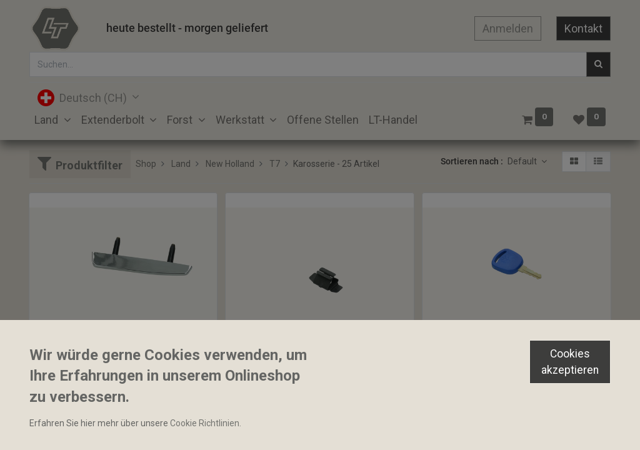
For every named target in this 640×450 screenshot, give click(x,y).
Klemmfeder (255, 354)
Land (181, 164)
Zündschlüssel (456, 354)
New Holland (230, 164)
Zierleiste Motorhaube (78, 354)
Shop (146, 164)
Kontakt (583, 28)
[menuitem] (323, 119)
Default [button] (523, 161)
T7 (274, 164)
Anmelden (507, 28)
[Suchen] (598, 64)
